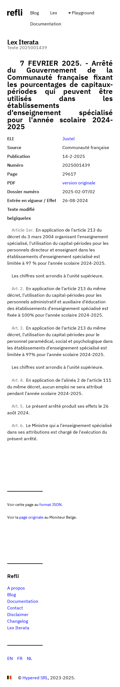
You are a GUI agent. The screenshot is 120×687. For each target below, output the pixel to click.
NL (29, 658)
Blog (34, 12)
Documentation (45, 23)
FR (19, 658)
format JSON (50, 504)
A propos (16, 588)
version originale (78, 182)
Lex (53, 12)
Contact (15, 608)
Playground (83, 12)
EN (10, 658)
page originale (31, 517)
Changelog (17, 621)
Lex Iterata (18, 627)
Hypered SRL (35, 677)
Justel (68, 138)
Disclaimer (18, 614)
